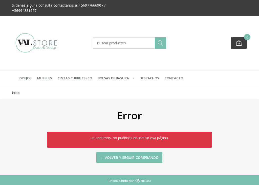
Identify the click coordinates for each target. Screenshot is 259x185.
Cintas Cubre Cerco (75, 78)
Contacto (174, 78)
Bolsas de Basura (113, 78)
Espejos (25, 78)
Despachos (149, 78)
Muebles (44, 78)
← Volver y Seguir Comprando (129, 157)
